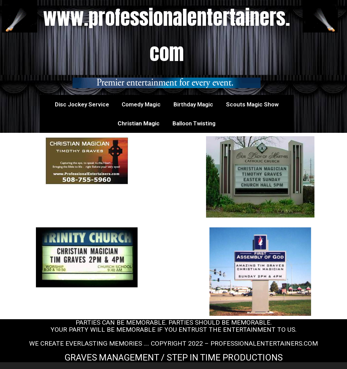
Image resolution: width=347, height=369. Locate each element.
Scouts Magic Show (252, 104)
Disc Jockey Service (82, 104)
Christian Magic (139, 123)
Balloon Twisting (194, 123)
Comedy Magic (141, 104)
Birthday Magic (193, 104)
